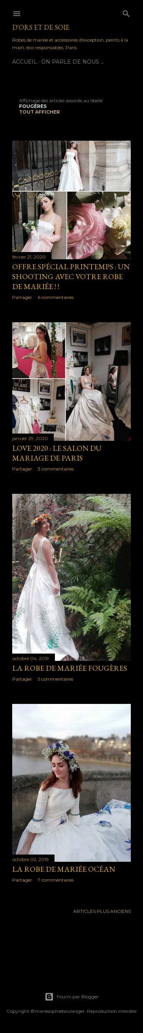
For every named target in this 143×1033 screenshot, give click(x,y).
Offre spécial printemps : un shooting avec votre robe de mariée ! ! (71, 276)
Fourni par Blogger (72, 996)
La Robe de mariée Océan (63, 869)
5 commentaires (55, 679)
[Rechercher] (126, 12)
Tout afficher (39, 112)
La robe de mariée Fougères (69, 668)
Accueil (24, 61)
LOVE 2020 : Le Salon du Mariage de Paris (56, 453)
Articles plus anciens (102, 911)
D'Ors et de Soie (40, 27)
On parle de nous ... (72, 61)
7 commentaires (56, 880)
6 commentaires (56, 297)
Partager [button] (22, 297)
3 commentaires (56, 469)
